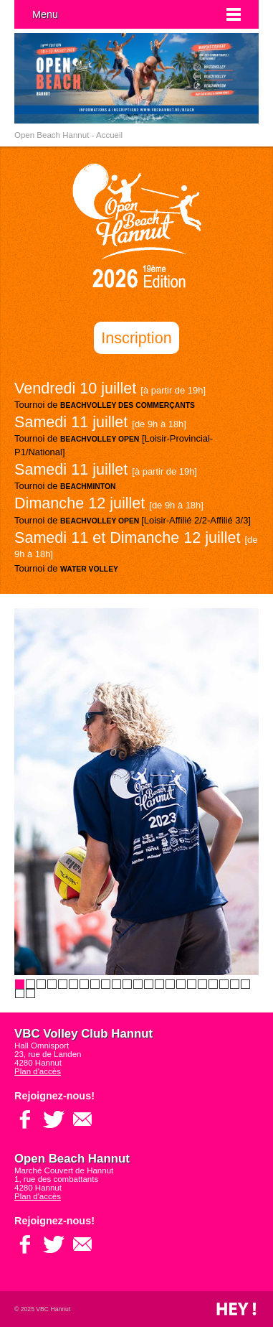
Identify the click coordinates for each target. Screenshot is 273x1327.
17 (191, 984)
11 (127, 984)
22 (245, 984)
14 (159, 984)
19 (213, 984)
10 (116, 984)
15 (170, 984)
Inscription (136, 338)
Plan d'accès (37, 1071)
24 (30, 993)
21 (234, 984)
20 (224, 984)
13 (148, 984)
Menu (45, 14)
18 (202, 984)
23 (19, 993)
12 (138, 984)
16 (181, 984)
